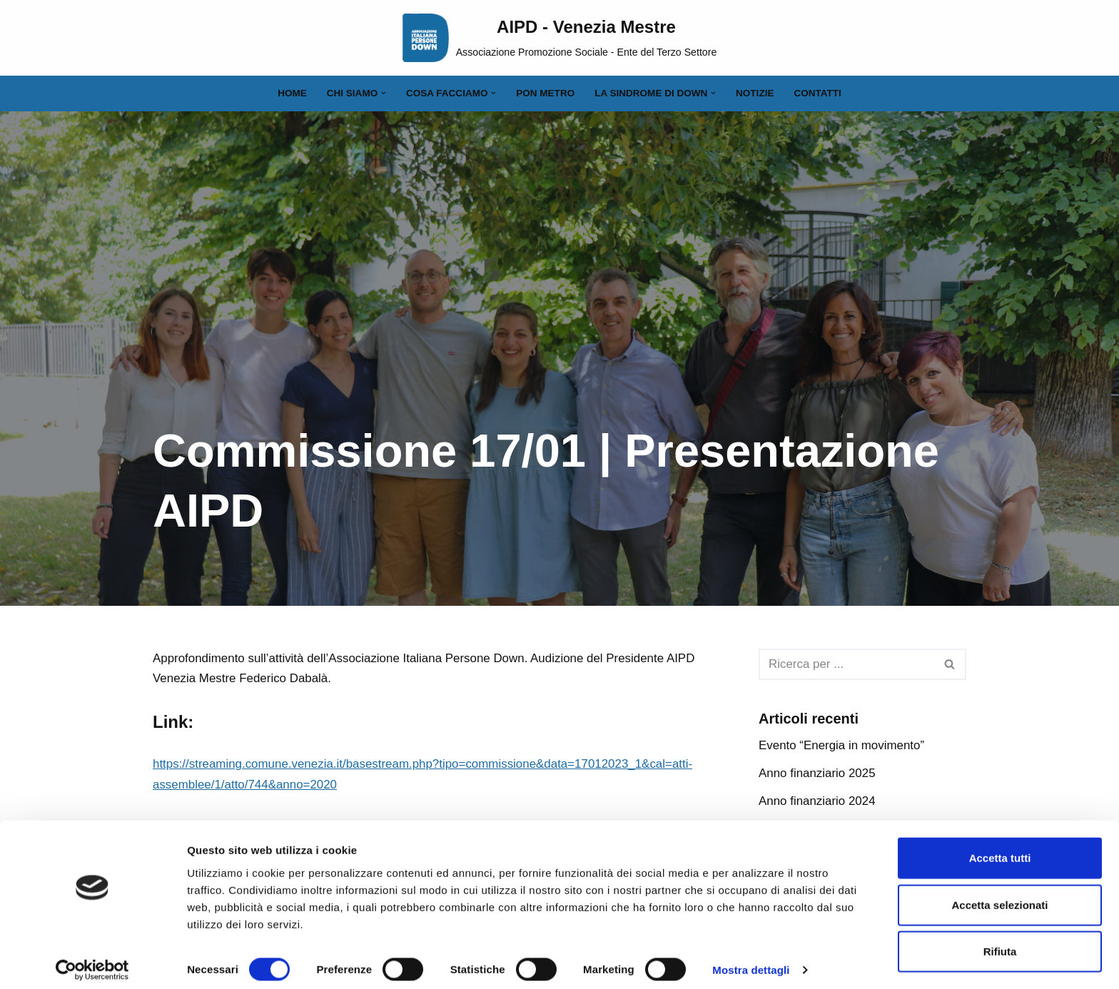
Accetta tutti (1000, 849)
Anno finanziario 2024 (817, 801)
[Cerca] (846, 664)
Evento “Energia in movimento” (842, 746)
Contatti (819, 93)
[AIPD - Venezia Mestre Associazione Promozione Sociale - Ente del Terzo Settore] (559, 38)
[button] (382, 93)
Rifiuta (1000, 942)
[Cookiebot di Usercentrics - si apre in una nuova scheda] (92, 961)
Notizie (755, 93)
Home (291, 93)
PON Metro (545, 93)
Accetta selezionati (999, 896)
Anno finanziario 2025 (817, 773)
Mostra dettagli (750, 961)
